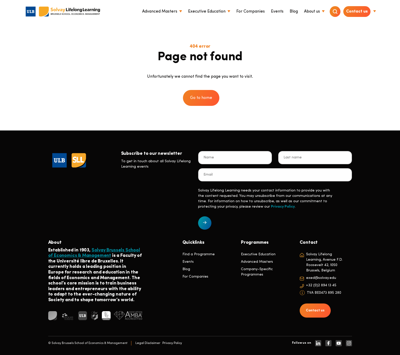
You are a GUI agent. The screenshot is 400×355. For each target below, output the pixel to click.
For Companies (195, 277)
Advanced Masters (257, 262)
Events (188, 262)
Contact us (357, 11)
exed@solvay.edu (321, 278)
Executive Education (258, 254)
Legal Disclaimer (147, 343)
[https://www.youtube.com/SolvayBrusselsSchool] (339, 343)
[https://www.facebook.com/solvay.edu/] (328, 343)
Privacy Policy (283, 207)
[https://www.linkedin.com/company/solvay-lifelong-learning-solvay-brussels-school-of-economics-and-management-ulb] (318, 343)
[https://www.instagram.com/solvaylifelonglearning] (349, 343)
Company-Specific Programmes (257, 272)
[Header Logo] (62, 11)
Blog (186, 269)
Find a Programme (198, 254)
